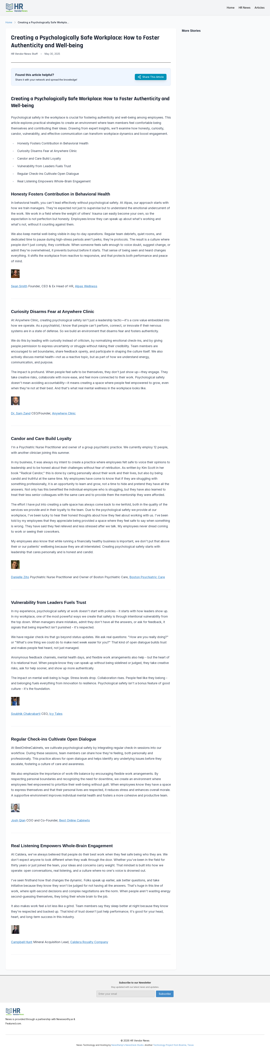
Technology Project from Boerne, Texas (173, 1045)
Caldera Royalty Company (89, 942)
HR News (244, 7)
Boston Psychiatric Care (147, 577)
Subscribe (165, 993)
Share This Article (151, 77)
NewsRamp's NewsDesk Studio (127, 1045)
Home (231, 7)
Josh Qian (18, 820)
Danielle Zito (20, 577)
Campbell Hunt (21, 942)
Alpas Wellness (86, 286)
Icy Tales (56, 714)
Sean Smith (19, 286)
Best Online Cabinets (74, 820)
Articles (259, 7)
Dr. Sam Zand (20, 413)
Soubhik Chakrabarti (25, 714)
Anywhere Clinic (64, 413)
